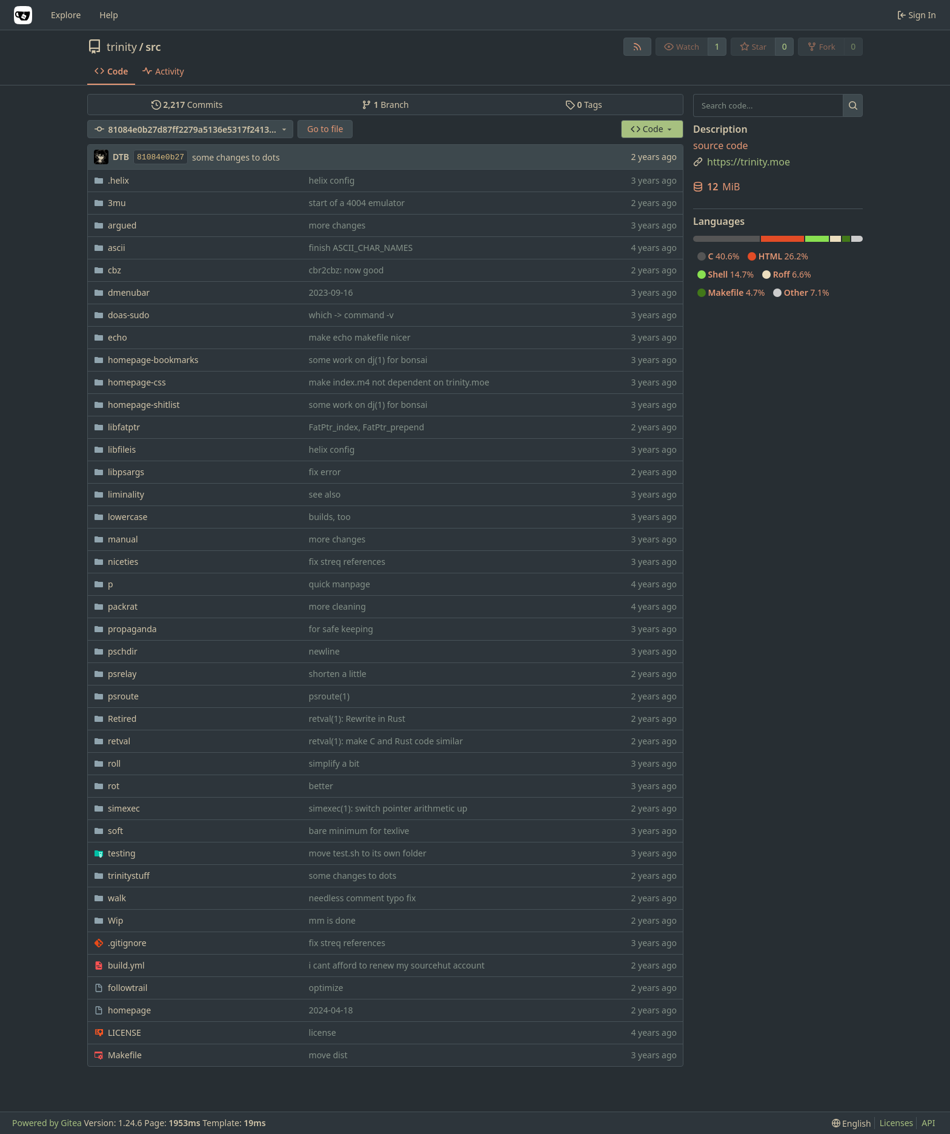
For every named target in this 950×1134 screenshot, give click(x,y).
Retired (122, 718)
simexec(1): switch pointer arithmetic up (388, 808)
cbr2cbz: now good (346, 270)
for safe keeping (341, 629)
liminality (126, 494)
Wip (115, 920)
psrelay (122, 673)
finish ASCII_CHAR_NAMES (361, 247)
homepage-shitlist (144, 404)
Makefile (125, 1055)
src (153, 47)
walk (117, 898)
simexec (124, 808)
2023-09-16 (331, 292)
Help (108, 15)
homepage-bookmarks (153, 359)
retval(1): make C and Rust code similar (386, 741)
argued (122, 225)
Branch (385, 104)
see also (325, 494)
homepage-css (137, 382)
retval (119, 741)
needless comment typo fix (362, 898)
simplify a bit (334, 763)
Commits (187, 104)
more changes (337, 225)
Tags (583, 104)
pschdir (123, 651)
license (322, 1032)
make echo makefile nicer (360, 337)
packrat (123, 606)
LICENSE (124, 1032)
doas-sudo (129, 315)
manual (123, 539)
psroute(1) (329, 696)
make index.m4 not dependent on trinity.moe (399, 382)
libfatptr (124, 427)
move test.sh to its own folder (368, 853)
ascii (116, 247)
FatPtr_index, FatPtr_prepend (366, 427)
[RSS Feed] (637, 47)
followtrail (127, 987)
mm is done (332, 920)
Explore (66, 15)
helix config (332, 180)
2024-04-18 (331, 1010)
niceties (123, 561)
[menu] (851, 1123)
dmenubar (129, 292)
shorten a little (338, 673)
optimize (326, 987)
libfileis (122, 449)
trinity (122, 47)
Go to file (325, 129)
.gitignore (127, 943)
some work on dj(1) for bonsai (368, 359)
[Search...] (853, 105)
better (321, 786)
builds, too (330, 516)
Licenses (897, 1123)
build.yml (126, 965)
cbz (114, 270)
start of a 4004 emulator (357, 202)
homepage (129, 1010)
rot (113, 786)
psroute (123, 696)
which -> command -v (351, 315)
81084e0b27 (160, 157)
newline (324, 651)
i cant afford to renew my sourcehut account (397, 965)
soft (115, 830)
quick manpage (339, 584)
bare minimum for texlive (359, 830)
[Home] (23, 15)
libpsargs (126, 472)
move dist (328, 1055)
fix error (325, 472)
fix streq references (347, 561)
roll (114, 763)
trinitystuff (129, 875)
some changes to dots (236, 157)
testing (122, 853)
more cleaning (337, 606)
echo (117, 337)
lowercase (127, 516)
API (928, 1123)
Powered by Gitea (47, 1123)
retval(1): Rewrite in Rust (357, 718)
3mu (117, 202)
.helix (118, 180)
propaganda (132, 629)
